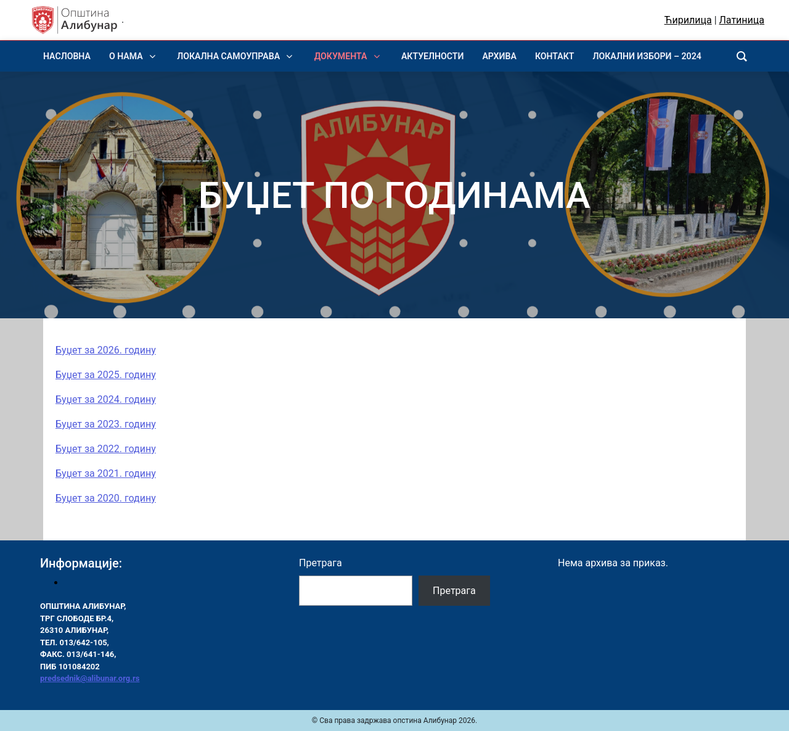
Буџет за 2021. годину (105, 473)
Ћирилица (688, 20)
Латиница (741, 20)
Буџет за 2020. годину (105, 498)
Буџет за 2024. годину (105, 399)
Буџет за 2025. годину (105, 375)
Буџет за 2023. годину (105, 424)
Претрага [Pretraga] (454, 591)
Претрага (320, 563)
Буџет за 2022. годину (105, 449)
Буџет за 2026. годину (105, 350)
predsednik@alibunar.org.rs (89, 678)
